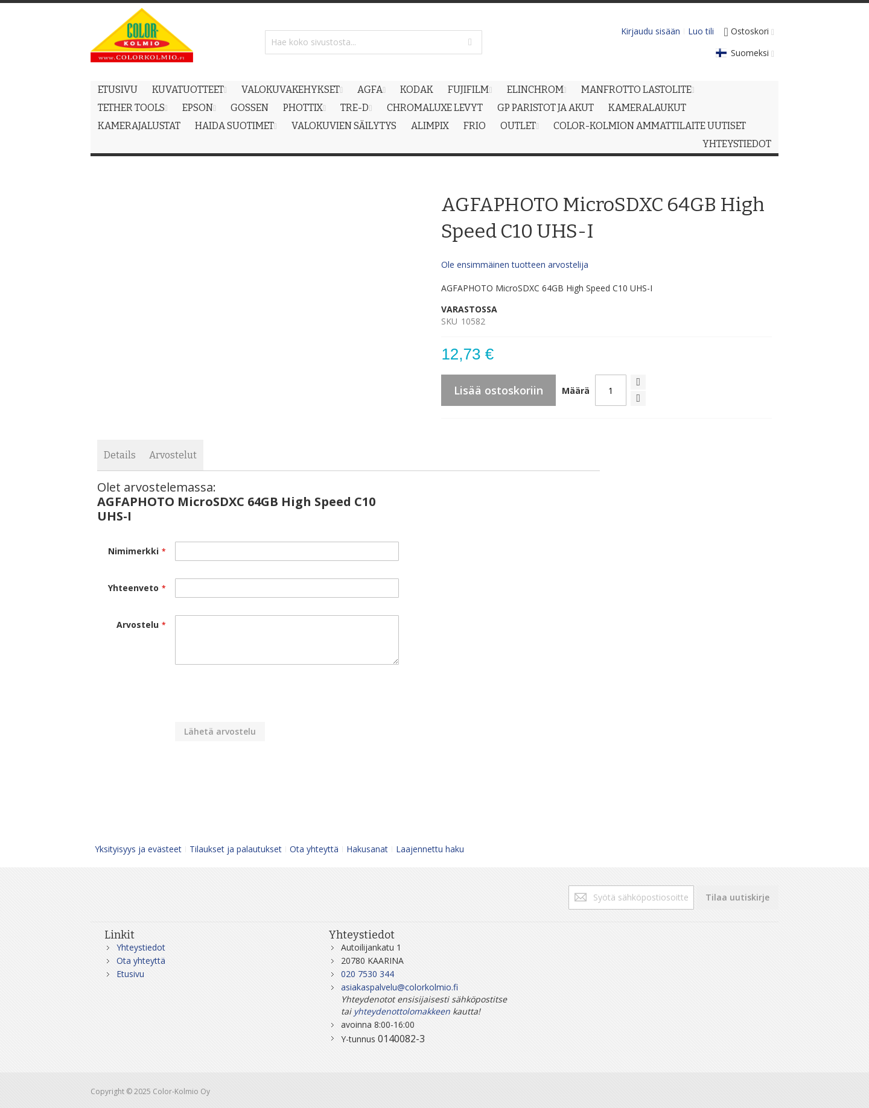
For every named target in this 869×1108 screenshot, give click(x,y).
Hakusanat (367, 849)
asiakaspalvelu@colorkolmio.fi (399, 987)
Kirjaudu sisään (650, 31)
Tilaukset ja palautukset (235, 849)
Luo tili (701, 31)
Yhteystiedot (140, 947)
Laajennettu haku (430, 849)
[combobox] (373, 42)
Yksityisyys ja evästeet (138, 849)
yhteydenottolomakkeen (402, 1011)
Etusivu (130, 974)
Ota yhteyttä (314, 849)
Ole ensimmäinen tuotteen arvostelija (514, 264)
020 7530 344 (367, 974)
